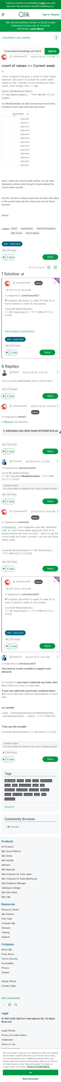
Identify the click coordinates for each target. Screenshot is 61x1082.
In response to (22, 295)
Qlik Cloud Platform (11, 851)
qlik (42, 785)
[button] (58, 56)
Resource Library (10, 909)
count (7, 794)
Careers (5, 972)
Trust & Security (9, 958)
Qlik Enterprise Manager (13, 883)
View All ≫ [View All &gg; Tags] (10, 807)
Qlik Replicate (8, 869)
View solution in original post (19, 331)
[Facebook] (16, 1005)
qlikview (45, 790)
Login (42, 3)
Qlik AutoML (7, 860)
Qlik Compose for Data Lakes (16, 874)
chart (7, 785)
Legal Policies (8, 1030)
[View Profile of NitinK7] (16, 372)
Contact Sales (8, 985)
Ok (30, 1072)
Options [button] (56, 37)
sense (20, 780)
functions (34, 790)
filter (15, 785)
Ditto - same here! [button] (12, 244)
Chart (14, 228)
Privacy (5, 967)
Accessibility (7, 963)
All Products (7, 846)
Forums (15, 826)
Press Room (7, 954)
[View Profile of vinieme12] (17, 461)
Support (5, 937)
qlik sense (10, 780)
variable (28, 794)
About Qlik (6, 949)
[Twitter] (3, 1005)
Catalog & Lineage (10, 887)
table (35, 785)
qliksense (9, 790)
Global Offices (8, 981)
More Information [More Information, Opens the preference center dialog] (30, 1078)
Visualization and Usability (16, 37)
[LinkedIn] (9, 1005)
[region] (30, 1065)
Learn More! (37, 28)
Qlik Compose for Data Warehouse (19, 878)
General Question (46, 228)
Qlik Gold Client (9, 892)
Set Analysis (32, 233)
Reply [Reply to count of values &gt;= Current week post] (50, 256)
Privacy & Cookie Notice (14, 1035)
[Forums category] (6, 827)
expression (27, 228)
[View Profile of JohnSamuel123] (20, 56)
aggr (37, 794)
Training (5, 932)
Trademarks (7, 1039)
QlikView (5, 865)
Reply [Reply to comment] (47, 352)
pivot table (22, 790)
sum (44, 794)
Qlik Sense (6, 855)
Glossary (5, 927)
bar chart (17, 794)
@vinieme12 (10, 527)
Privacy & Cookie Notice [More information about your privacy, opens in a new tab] (38, 1067)
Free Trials (6, 918)
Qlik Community (10, 998)
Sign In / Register (51, 14)
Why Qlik (5, 897)
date (28, 780)
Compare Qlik (8, 923)
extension (9, 799)
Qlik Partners (7, 914)
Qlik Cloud (16, 233)
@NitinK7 (9, 421)
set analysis (25, 785)
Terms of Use (8, 1044)
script (35, 780)
